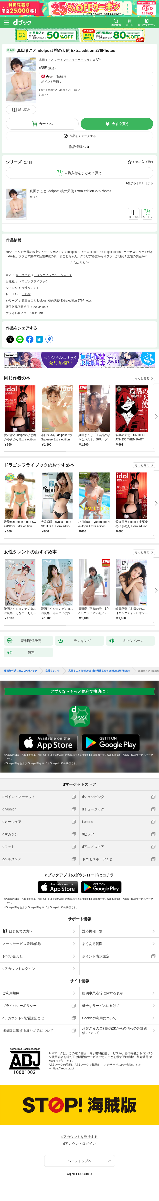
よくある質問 (92, 944)
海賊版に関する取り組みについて (28, 1031)
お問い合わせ (12, 956)
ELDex (26, 294)
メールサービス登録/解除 (21, 944)
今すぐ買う (120, 124)
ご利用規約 (11, 993)
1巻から (131, 183)
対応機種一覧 (92, 931)
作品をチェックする (82, 136)
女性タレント (30, 288)
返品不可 (44, 94)
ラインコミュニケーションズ (76, 60)
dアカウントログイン (18, 969)
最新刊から (145, 183)
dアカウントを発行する (80, 1137)
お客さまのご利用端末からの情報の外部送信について (114, 1030)
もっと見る (142, 378)
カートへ (46, 124)
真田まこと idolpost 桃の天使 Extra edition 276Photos (70, 191)
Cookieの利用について (99, 1018)
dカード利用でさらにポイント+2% (58, 90)
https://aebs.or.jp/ (63, 1068)
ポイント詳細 (50, 81)
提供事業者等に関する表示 (102, 993)
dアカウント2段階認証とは (23, 1018)
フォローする (98, 59)
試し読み (24, 109)
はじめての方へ (17, 931)
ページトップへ (80, 1161)
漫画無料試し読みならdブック (20, 671)
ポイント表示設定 (95, 956)
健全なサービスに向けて (101, 1006)
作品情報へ (77, 147)
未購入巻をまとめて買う (83, 173)
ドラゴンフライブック (33, 281)
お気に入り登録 (143, 162)
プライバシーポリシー (19, 1006)
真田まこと (46, 60)
